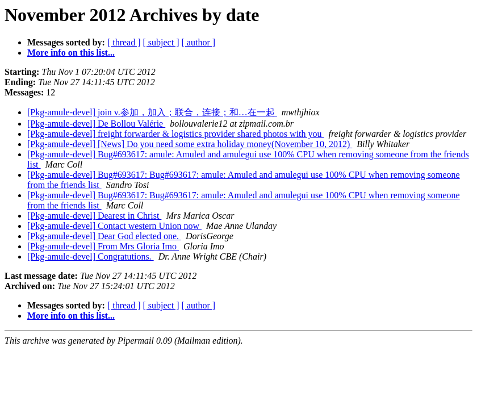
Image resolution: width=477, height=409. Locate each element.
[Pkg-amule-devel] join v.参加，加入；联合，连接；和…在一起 (152, 112)
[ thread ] (124, 42)
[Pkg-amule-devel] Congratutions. (90, 256)
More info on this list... (71, 52)
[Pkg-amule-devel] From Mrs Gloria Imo (103, 246)
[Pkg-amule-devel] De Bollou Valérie (96, 123)
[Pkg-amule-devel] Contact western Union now (114, 226)
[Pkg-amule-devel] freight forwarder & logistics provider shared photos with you (175, 134)
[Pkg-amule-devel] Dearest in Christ (94, 215)
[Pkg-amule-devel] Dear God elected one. (104, 236)
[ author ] (199, 42)
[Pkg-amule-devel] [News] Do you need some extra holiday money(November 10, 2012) (189, 144)
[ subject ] (161, 42)
